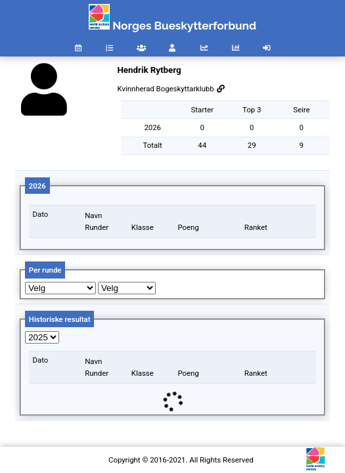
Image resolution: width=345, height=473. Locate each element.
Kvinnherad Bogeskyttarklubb (171, 88)
